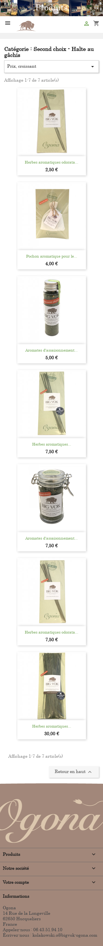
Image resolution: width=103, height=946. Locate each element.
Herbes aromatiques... (51, 444)
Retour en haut (74, 772)
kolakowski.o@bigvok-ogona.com (64, 935)
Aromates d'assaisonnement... (51, 350)
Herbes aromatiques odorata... (51, 162)
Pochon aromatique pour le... (51, 256)
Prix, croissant (51, 66)
